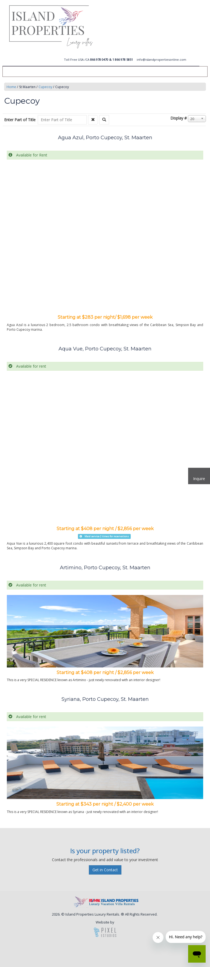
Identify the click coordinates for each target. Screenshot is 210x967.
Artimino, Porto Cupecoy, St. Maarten (105, 568)
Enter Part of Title (20, 119)
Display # (178, 118)
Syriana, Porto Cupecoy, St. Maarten (105, 699)
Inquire (199, 478)
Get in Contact (105, 869)
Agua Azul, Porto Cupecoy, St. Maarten (105, 138)
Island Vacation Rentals (117, 26)
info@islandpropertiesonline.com (161, 59)
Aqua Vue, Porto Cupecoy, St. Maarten (105, 349)
